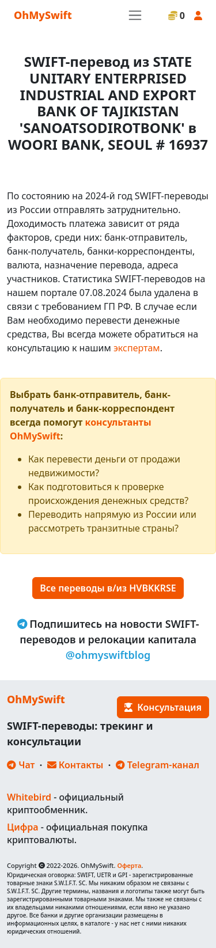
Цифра (22, 827)
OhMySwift (43, 15)
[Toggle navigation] (135, 15)
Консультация (163, 707)
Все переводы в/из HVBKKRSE (108, 588)
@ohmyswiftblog (108, 655)
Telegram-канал (157, 765)
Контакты (75, 765)
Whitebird (29, 797)
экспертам (136, 348)
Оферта (129, 865)
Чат (21, 765)
